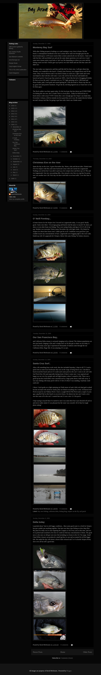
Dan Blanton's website (16, 56)
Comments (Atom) (67, 658)
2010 (13, 122)
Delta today (39, 522)
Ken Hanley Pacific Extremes (15, 52)
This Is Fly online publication (17, 69)
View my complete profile (16, 199)
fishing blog (63, 511)
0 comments (63, 208)
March (15, 175)
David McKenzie (16, 194)
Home (62, 652)
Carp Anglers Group (15, 66)
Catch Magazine (14, 73)
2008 (13, 178)
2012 (13, 116)
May (14, 172)
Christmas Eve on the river (47, 162)
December (16, 127)
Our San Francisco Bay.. (45, 337)
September (16, 161)
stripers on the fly (73, 511)
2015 (13, 108)
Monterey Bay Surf (42, 47)
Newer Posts (37, 652)
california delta (53, 511)
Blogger (68, 671)
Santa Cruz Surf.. (41, 363)
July (14, 167)
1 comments (63, 152)
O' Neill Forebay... (42, 218)
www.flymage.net (14, 60)
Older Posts (87, 652)
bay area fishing (43, 511)
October (15, 159)
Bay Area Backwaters (50, 10)
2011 (13, 119)
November (16, 156)
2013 (13, 114)
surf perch (82, 511)
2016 (13, 105)
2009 (13, 124)
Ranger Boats (13, 63)
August (15, 164)
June (14, 170)
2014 (13, 111)
